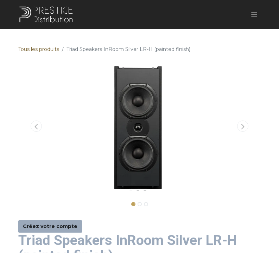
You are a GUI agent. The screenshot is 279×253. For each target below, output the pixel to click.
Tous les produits (38, 49)
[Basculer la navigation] (254, 14)
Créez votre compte (50, 226)
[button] (36, 126)
